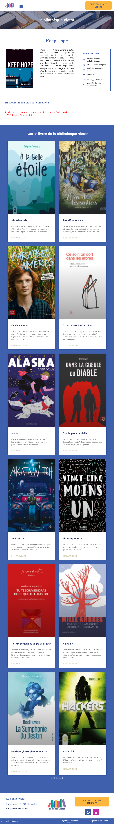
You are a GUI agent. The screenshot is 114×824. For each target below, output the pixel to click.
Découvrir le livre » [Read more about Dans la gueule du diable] (70, 451)
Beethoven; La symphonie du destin (29, 751)
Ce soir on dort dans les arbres (78, 325)
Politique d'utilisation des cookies (99, 821)
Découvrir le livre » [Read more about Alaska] (19, 451)
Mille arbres (69, 643)
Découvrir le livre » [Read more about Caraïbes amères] (19, 346)
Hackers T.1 (68, 751)
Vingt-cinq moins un (72, 538)
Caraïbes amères (19, 325)
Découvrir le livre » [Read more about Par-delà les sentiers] (70, 238)
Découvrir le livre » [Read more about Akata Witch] (19, 556)
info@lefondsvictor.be (17, 808)
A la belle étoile (19, 220)
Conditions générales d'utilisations (70, 821)
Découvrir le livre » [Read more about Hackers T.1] (70, 769)
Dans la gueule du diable (75, 433)
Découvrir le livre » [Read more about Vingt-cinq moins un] (70, 556)
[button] (21, 6)
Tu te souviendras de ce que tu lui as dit (31, 643)
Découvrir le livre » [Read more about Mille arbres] (70, 664)
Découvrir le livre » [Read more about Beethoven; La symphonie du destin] (19, 772)
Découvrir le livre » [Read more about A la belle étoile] (19, 238)
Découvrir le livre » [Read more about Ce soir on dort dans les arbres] (70, 346)
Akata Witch (17, 538)
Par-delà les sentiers (73, 220)
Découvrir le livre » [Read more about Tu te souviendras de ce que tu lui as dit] (19, 664)
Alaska (14, 433)
